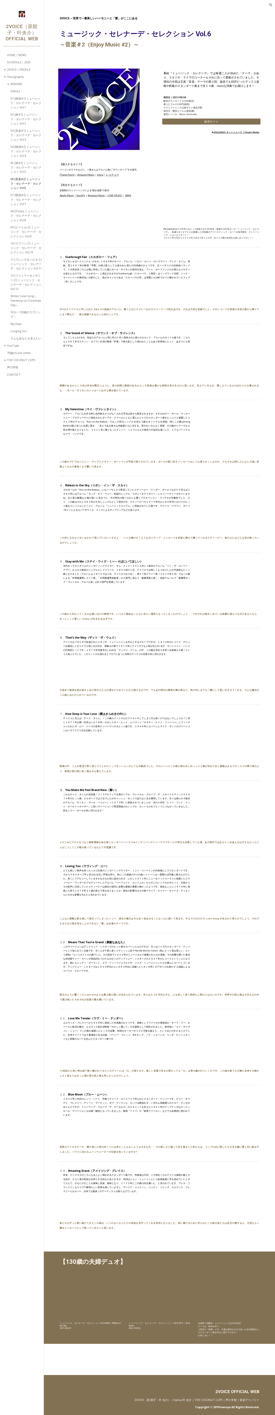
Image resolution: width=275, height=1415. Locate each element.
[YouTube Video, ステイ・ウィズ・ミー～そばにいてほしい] (229, 579)
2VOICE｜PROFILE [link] (19, 70)
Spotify (80, 195)
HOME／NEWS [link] (16, 55)
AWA (128, 195)
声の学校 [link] (12, 367)
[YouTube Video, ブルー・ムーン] (229, 1112)
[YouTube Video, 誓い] (229, 808)
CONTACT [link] (14, 375)
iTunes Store (67, 174)
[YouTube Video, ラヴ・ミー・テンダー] (229, 1036)
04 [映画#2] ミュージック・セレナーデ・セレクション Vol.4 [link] (26, 151)
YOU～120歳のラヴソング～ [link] (26, 314)
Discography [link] (15, 77)
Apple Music (67, 195)
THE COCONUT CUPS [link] (21, 360)
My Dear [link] (16, 324)
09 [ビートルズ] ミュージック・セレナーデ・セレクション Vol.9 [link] (26, 231)
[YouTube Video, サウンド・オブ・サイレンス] (229, 351)
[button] (271, 5)
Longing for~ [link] (19, 331)
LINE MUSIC (115, 195)
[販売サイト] (211, 121)
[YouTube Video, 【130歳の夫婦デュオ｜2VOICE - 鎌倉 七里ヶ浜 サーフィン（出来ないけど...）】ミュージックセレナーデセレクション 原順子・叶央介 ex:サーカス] (159, 1298)
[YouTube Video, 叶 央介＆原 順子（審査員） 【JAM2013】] (229, 1298)
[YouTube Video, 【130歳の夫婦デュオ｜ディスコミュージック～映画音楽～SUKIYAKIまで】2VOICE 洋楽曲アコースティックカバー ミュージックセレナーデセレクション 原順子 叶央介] (211, 191)
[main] (159, 34)
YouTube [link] (13, 346)
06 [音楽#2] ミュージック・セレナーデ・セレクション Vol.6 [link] (26, 183)
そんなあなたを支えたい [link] (26, 338)
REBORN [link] (16, 84)
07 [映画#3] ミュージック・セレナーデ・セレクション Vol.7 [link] (26, 199)
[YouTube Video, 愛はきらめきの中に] (229, 732)
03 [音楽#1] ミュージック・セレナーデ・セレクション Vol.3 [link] (26, 135)
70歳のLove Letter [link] (19, 353)
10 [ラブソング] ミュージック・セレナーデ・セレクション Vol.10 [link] (26, 248)
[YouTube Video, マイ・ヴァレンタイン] (229, 427)
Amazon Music (85, 174)
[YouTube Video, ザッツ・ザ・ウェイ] (229, 656)
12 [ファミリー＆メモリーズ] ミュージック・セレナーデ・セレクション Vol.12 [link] (26, 282)
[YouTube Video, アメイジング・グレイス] (229, 1189)
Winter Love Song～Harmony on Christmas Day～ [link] (26, 300)
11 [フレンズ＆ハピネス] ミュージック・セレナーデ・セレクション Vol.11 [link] (26, 264)
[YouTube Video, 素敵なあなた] (229, 960)
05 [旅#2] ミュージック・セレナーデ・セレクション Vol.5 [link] (26, 167)
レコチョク (112, 174)
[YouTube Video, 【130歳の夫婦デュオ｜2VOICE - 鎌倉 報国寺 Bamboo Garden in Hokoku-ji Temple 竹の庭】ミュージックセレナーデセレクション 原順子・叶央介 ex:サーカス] (90, 1298)
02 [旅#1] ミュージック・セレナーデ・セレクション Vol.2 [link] (26, 119)
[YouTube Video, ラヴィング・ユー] (229, 884)
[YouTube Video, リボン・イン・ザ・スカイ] (229, 503)
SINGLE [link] (15, 91)
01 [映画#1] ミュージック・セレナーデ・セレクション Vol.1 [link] (26, 103)
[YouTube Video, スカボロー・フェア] (229, 275)
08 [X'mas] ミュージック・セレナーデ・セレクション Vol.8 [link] (26, 215)
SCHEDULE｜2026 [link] (19, 62)
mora (100, 174)
